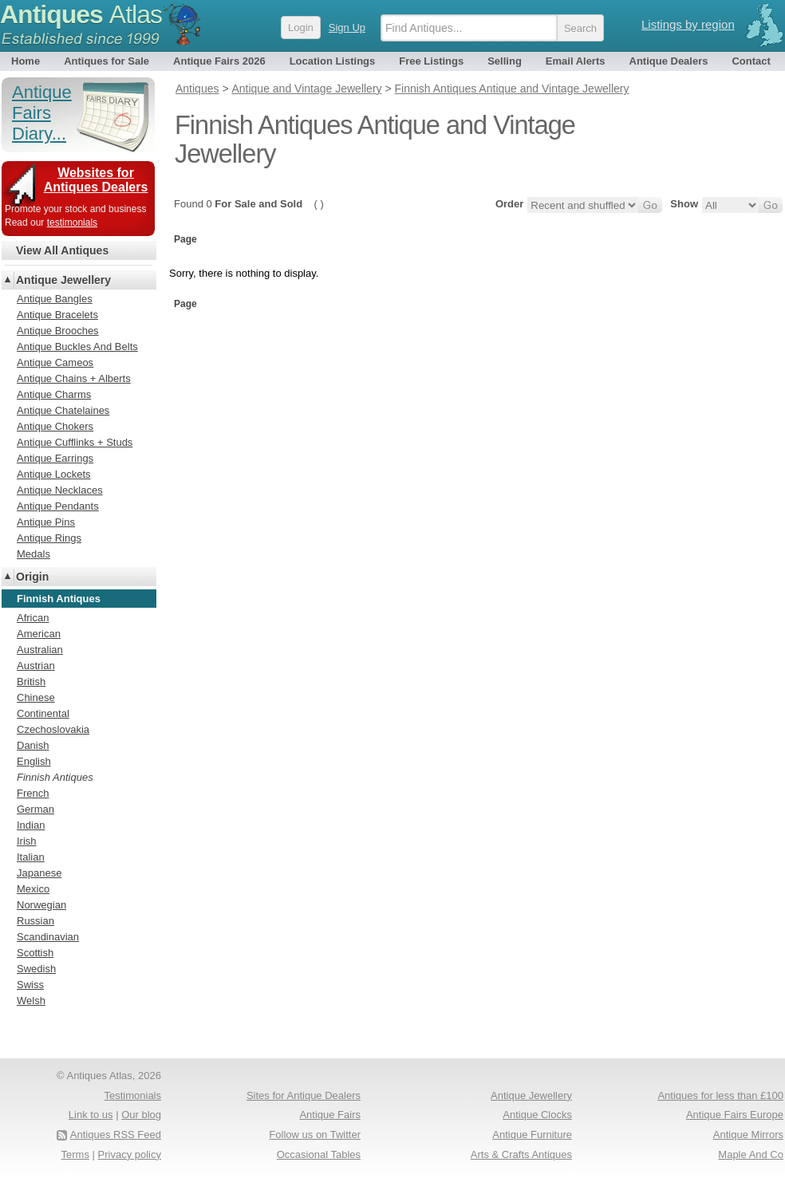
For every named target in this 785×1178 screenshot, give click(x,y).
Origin (32, 576)
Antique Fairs (330, 1115)
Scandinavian (48, 937)
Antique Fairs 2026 (219, 61)
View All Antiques (62, 250)
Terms (75, 1154)
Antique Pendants (58, 506)
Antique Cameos (55, 362)
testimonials (72, 222)
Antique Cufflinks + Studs (74, 442)
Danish (33, 745)
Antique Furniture (532, 1135)
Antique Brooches (58, 331)
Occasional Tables (319, 1154)
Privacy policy (129, 1154)
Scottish (35, 953)
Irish (27, 841)
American (39, 634)
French (33, 793)
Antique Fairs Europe (734, 1115)
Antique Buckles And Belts (77, 347)
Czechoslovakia (53, 729)
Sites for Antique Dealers (304, 1095)
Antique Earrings (55, 458)
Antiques (81, 14)
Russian (35, 921)
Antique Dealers (668, 61)
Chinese (36, 697)
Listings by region (688, 24)
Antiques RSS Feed (115, 1135)
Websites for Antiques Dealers (96, 180)
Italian (31, 857)
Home (25, 61)
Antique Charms (54, 394)
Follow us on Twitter (315, 1135)
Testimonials (132, 1095)
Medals (33, 554)
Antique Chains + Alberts (74, 378)
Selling (504, 61)
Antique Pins (46, 522)
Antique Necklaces (60, 490)
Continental (43, 713)
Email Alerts (576, 61)
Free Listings (431, 61)
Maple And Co (750, 1154)
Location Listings (333, 61)
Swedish (36, 969)
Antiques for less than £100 (720, 1095)
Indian (31, 825)
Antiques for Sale (106, 61)
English (34, 761)
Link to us (91, 1115)
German (35, 809)
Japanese (39, 873)
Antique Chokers (55, 426)
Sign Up (347, 27)
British (31, 681)
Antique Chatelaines (63, 410)
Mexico (33, 889)
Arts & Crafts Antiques (521, 1154)
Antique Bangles (55, 299)
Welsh (31, 1001)
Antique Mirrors (748, 1135)
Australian (40, 650)
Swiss (30, 985)
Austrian (36, 666)
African (33, 618)
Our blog (141, 1115)
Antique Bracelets (57, 315)
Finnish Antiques (55, 777)
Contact (751, 61)
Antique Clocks (537, 1115)
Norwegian (41, 905)
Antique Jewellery (63, 280)
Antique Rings (49, 538)
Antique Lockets (54, 474)
